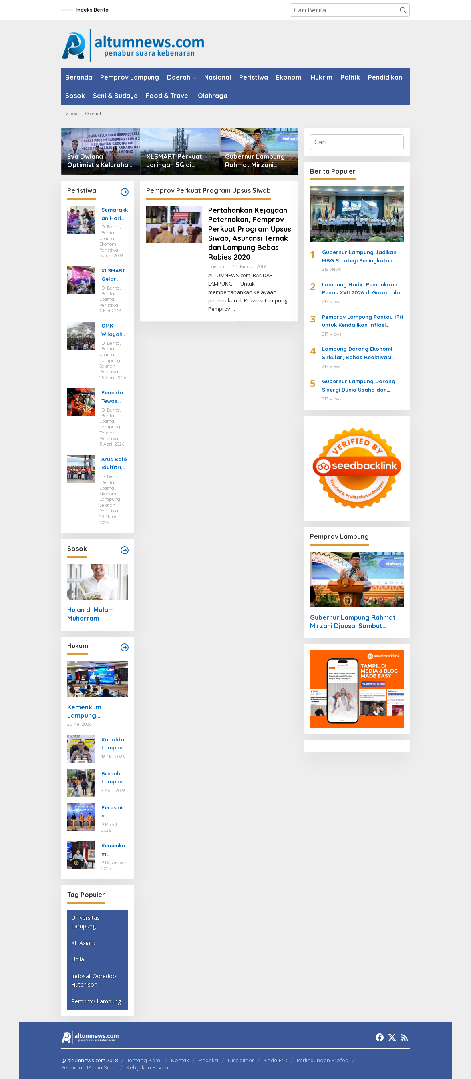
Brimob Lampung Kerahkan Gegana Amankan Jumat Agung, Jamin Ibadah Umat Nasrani (114, 778)
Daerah (216, 266)
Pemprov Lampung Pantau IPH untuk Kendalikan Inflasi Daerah (362, 322)
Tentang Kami (144, 1060)
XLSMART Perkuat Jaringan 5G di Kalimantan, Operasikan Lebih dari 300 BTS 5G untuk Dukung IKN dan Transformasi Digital (174, 160)
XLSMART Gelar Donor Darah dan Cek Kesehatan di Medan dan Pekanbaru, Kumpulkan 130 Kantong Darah (114, 275)
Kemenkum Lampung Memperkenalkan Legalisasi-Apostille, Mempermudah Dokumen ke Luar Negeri (94, 711)
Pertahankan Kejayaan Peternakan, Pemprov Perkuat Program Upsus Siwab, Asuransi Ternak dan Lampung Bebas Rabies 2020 (249, 234)
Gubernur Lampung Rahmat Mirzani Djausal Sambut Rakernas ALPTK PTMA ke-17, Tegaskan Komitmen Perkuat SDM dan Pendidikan (256, 160)
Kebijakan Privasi (147, 1067)
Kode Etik (275, 1060)
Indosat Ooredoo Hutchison (93, 980)
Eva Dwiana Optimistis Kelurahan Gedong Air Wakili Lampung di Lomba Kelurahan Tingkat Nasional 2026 (99, 160)
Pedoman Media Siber (89, 1067)
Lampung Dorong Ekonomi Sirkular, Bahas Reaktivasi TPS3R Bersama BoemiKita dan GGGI (357, 354)
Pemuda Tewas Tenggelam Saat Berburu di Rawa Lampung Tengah (113, 397)
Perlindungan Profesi (323, 1060)
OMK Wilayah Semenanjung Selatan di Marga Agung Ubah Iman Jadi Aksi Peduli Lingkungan (114, 330)
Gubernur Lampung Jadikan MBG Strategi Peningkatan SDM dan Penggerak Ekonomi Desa (360, 257)
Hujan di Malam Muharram (90, 614)
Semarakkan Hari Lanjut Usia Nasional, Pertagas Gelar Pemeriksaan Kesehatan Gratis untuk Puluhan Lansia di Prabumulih (114, 214)
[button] (403, 10)
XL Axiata (83, 943)
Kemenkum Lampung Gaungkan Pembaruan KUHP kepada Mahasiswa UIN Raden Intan (114, 850)
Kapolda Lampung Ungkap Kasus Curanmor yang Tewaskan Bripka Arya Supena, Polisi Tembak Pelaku (114, 744)
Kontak (180, 1060)
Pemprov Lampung (96, 1001)
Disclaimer (241, 1060)
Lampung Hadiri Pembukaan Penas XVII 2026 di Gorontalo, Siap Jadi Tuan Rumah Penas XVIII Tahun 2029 (362, 289)
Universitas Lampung (85, 922)
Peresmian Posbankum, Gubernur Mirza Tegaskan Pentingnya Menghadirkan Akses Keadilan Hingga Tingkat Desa (114, 812)
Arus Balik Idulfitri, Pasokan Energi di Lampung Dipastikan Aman (114, 464)
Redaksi (208, 1060)
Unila (77, 959)
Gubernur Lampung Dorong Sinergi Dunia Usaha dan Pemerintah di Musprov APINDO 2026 (358, 386)
